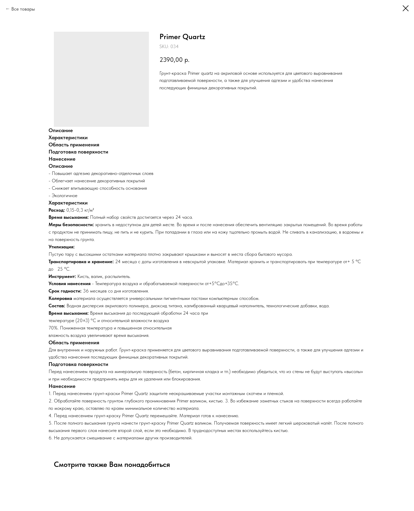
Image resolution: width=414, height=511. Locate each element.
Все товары (23, 9)
